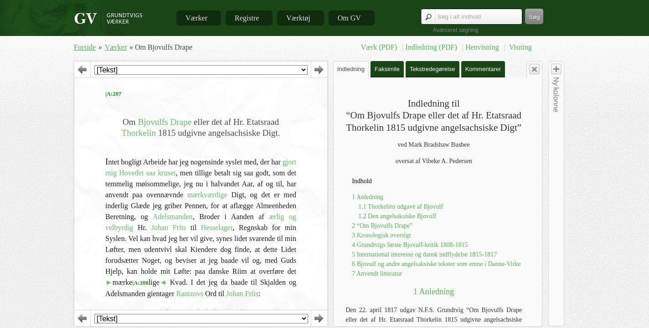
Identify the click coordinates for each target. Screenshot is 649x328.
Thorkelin (139, 133)
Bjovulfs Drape (165, 122)
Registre (247, 18)
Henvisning (483, 47)
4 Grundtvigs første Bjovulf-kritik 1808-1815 (410, 244)
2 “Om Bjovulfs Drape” (382, 225)
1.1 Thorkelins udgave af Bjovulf (400, 206)
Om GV (349, 18)
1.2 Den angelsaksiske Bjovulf (397, 216)
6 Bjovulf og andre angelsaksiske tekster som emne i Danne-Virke (436, 264)
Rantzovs (190, 293)
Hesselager (217, 227)
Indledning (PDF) (431, 47)
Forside (85, 47)
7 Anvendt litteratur (377, 273)
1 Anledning (367, 197)
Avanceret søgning (456, 30)
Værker (196, 18)
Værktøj (298, 18)
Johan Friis (168, 227)
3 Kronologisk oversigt (381, 235)
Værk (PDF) (380, 47)
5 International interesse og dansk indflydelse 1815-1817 (424, 254)
